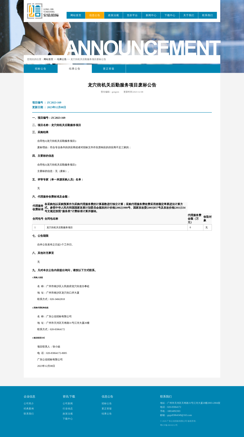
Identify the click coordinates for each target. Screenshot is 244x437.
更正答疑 (109, 68)
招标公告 (40, 68)
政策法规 (113, 15)
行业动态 (68, 408)
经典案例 (29, 408)
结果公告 (62, 59)
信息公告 (94, 15)
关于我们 (188, 15)
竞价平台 (132, 15)
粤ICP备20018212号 (169, 425)
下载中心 (170, 15)
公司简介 (29, 403)
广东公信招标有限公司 (44, 13)
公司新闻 (68, 403)
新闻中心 (151, 15)
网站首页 (75, 15)
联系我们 (207, 15)
